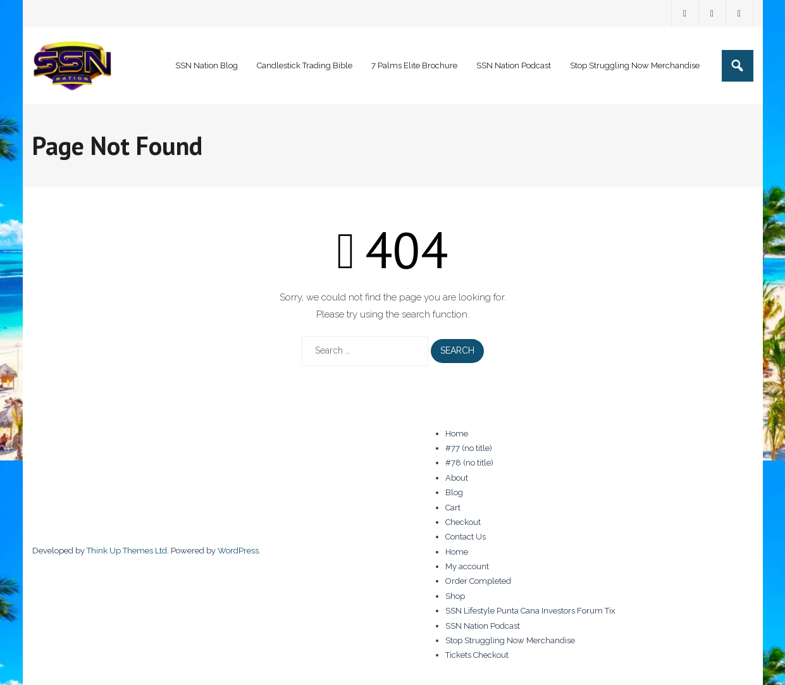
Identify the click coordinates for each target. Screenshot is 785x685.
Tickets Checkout (477, 655)
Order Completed (478, 581)
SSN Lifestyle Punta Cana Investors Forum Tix (530, 610)
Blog (454, 492)
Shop (455, 596)
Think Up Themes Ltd (127, 550)
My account (467, 566)
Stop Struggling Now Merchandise (510, 640)
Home (456, 433)
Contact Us (465, 536)
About (456, 478)
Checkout (463, 522)
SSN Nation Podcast (482, 626)
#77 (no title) (468, 448)
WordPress (238, 550)
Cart (452, 507)
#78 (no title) (469, 462)
